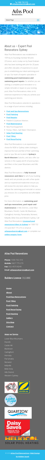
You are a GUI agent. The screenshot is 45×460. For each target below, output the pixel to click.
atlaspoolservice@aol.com (16, 231)
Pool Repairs (11, 117)
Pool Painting (12, 114)
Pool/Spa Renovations (16, 297)
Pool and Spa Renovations (17, 111)
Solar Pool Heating (14, 133)
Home (9, 288)
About (9, 292)
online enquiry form (13, 234)
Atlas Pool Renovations (20, 453)
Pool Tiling (11, 136)
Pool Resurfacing (13, 139)
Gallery (9, 318)
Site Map (10, 322)
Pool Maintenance (14, 124)
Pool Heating (12, 314)
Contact (10, 326)
